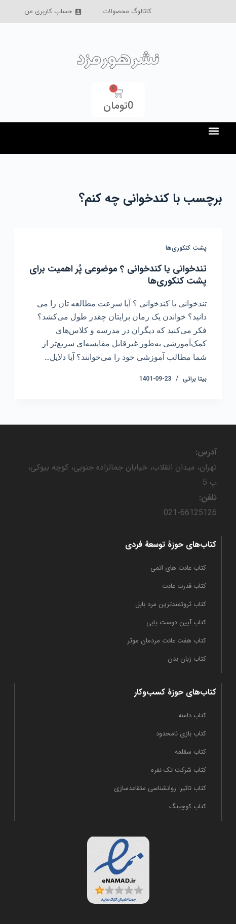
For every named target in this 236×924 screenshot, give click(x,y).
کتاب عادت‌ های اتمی (178, 568)
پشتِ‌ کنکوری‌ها (186, 248)
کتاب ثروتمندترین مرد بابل (170, 604)
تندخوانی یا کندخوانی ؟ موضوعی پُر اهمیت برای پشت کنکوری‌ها (118, 275)
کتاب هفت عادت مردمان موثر (166, 640)
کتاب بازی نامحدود (181, 733)
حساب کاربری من (53, 11)
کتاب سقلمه (190, 752)
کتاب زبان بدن (187, 659)
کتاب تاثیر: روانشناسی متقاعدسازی (160, 788)
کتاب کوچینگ (187, 806)
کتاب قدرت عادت (184, 586)
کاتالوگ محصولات (126, 11)
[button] (213, 130)
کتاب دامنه (192, 715)
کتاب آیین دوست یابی (176, 622)
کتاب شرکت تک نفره (178, 770)
